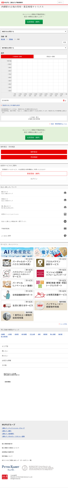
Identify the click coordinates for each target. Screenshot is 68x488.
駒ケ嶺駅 (53, 334)
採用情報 (8, 382)
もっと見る (63, 324)
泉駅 (39, 334)
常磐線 (11, 39)
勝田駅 (45, 334)
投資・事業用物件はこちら (59, 124)
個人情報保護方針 (7, 444)
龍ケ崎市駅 (4, 336)
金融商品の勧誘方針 (8, 452)
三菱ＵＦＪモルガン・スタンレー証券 (13, 436)
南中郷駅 (24, 334)
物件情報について (7, 456)
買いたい (5, 351)
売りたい (5, 356)
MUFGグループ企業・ (12, 374)
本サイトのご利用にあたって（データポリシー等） (17, 460)
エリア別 (5, 346)
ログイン (60, 2)
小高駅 (10, 334)
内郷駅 (3, 334)
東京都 (3, 39)
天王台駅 (32, 334)
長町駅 (17, 334)
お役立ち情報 (6, 360)
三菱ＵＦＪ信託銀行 (8, 433)
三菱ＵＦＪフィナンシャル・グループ (13, 428)
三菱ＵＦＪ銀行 (7, 430)
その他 (4, 365)
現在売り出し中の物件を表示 (11, 105)
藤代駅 (60, 334)
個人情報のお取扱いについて (10, 448)
